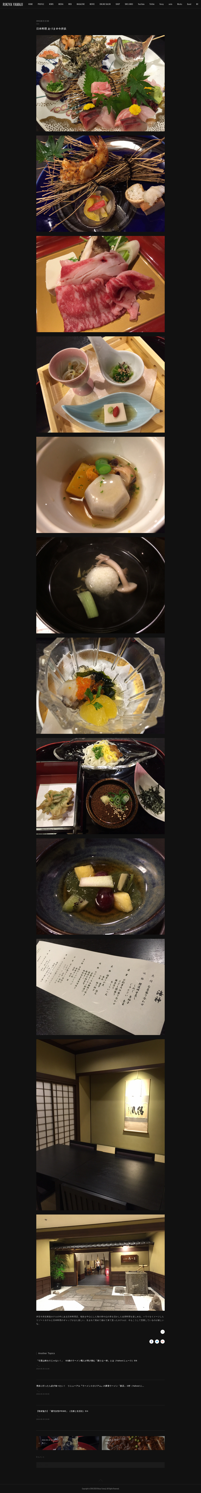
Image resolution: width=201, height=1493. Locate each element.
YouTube (141, 4)
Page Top (100, 1480)
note (170, 4)
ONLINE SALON (105, 4)
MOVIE (92, 4)
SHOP (118, 4)
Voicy (162, 4)
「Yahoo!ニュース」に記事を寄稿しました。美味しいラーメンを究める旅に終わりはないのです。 (76, 1366)
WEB (70, 4)
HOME (30, 4)
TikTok (152, 4)
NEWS (51, 4)
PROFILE (41, 4)
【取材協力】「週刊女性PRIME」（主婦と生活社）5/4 (62, 1411)
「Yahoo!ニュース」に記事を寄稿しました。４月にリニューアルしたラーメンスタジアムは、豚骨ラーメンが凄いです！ (85, 1391)
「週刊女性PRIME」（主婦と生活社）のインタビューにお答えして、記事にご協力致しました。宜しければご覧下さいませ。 (87, 1416)
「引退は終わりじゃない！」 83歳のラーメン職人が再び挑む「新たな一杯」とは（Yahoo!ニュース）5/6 (86, 1361)
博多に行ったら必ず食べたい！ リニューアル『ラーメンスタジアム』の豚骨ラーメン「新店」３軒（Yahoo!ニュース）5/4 (95, 1386)
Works (179, 4)
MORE (189, 4)
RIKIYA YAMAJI (13, 4)
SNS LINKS (129, 4)
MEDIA (60, 4)
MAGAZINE (81, 4)
